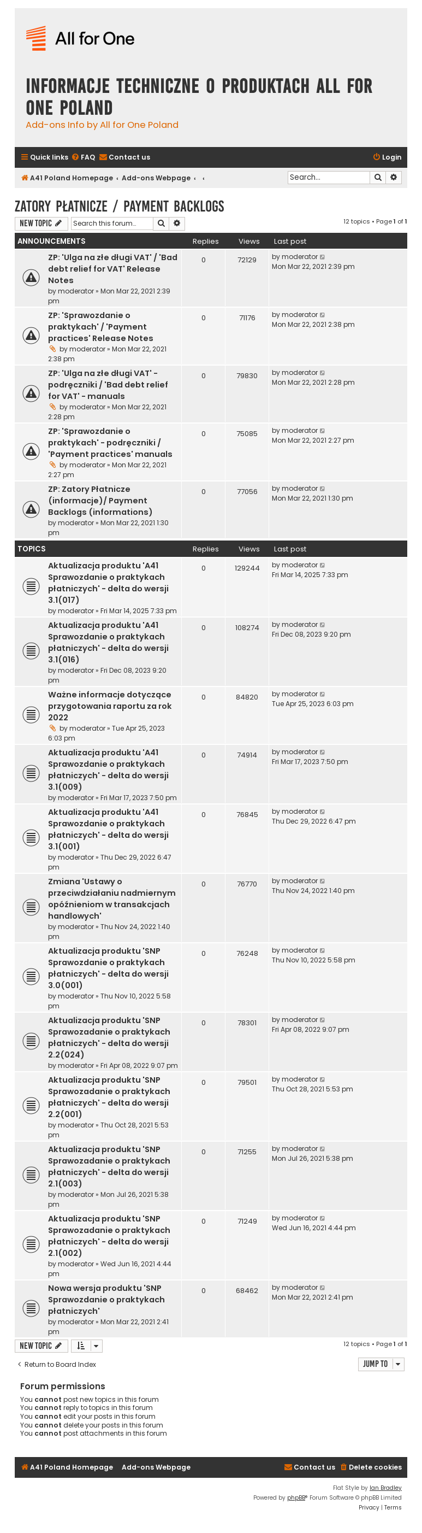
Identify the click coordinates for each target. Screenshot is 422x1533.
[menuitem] (83, 157)
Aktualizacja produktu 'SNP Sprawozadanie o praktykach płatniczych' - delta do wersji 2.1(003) (109, 1166)
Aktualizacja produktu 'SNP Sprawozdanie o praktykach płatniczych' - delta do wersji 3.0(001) (108, 968)
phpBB (296, 1498)
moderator (76, 291)
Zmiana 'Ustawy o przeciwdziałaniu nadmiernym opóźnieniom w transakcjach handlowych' (112, 898)
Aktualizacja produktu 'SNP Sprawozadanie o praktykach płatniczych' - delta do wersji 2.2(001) (109, 1097)
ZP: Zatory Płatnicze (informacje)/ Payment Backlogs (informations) (100, 501)
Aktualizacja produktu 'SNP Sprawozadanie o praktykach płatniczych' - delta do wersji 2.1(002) (109, 1236)
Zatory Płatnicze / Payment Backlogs (119, 206)
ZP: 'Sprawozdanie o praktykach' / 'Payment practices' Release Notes (100, 327)
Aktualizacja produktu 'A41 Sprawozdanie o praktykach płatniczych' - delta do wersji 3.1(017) (108, 583)
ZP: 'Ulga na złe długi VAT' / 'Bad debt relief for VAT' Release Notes (112, 269)
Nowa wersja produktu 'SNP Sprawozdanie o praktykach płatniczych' (106, 1300)
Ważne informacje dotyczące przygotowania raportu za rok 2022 (110, 706)
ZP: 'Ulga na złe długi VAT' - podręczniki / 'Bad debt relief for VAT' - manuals (108, 385)
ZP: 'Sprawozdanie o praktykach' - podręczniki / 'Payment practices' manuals (110, 443)
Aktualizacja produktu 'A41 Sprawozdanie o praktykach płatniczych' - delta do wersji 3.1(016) (108, 642)
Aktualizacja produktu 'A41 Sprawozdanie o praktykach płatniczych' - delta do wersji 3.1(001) (108, 829)
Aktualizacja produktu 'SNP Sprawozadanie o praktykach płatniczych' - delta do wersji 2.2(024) (109, 1037)
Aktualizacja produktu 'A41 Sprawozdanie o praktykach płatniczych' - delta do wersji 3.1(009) (108, 769)
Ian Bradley (386, 1488)
